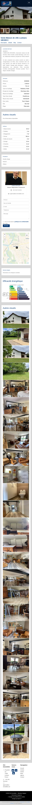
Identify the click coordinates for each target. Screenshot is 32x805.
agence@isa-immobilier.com (17, 193)
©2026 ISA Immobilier (11, 793)
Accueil (6, 4)
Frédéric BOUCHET (16, 185)
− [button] (4, 237)
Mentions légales (22, 793)
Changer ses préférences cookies (16, 796)
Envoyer (6, 225)
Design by (17, 798)
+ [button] (4, 234)
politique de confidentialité (22, 221)
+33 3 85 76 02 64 (17, 190)
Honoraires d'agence (17, 795)
